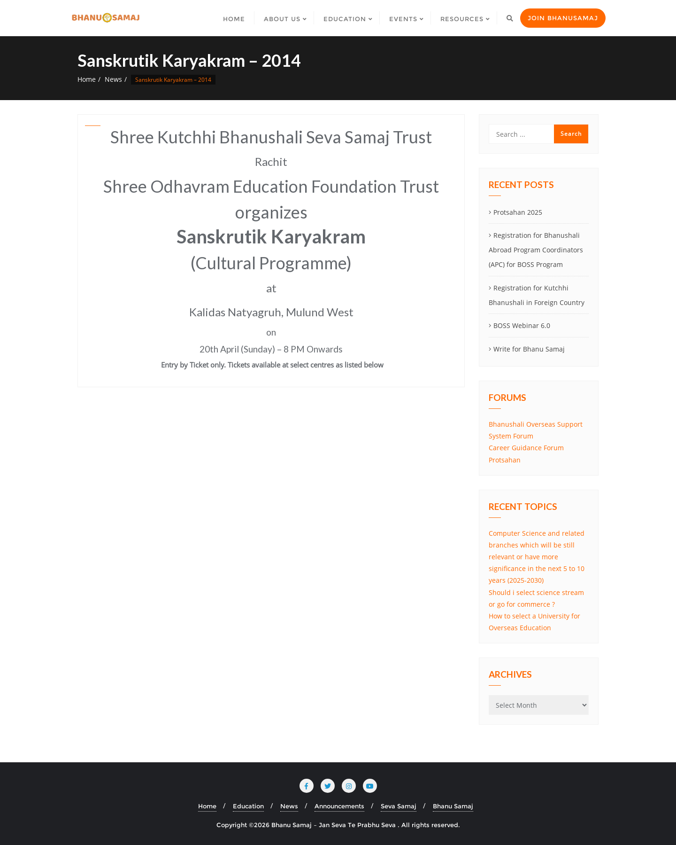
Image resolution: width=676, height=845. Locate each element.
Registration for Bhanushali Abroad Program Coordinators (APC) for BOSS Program (536, 250)
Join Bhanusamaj (563, 18)
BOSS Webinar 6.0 (521, 325)
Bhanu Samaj (453, 806)
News (113, 79)
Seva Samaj (398, 806)
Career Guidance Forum (526, 447)
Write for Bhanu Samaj (529, 348)
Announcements (339, 806)
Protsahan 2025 (517, 212)
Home (86, 79)
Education (248, 806)
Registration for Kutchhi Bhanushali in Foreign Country (536, 295)
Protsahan (505, 459)
